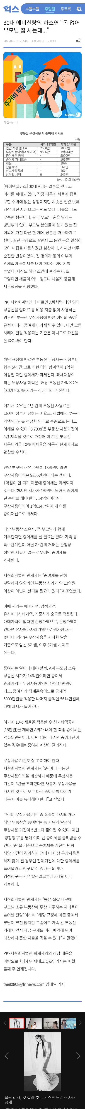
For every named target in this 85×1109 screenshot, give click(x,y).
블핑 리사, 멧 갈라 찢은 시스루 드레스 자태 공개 (40, 1099)
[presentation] (4, 1023)
